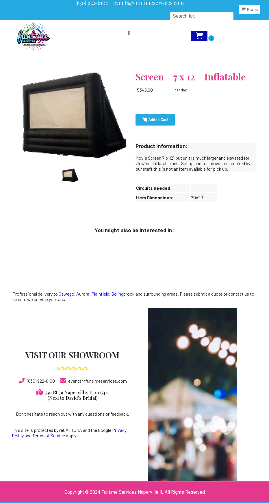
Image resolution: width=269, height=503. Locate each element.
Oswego (66, 293)
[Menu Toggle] (129, 33)
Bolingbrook (123, 293)
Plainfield (100, 293)
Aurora (82, 293)
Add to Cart (155, 119)
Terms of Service (48, 435)
